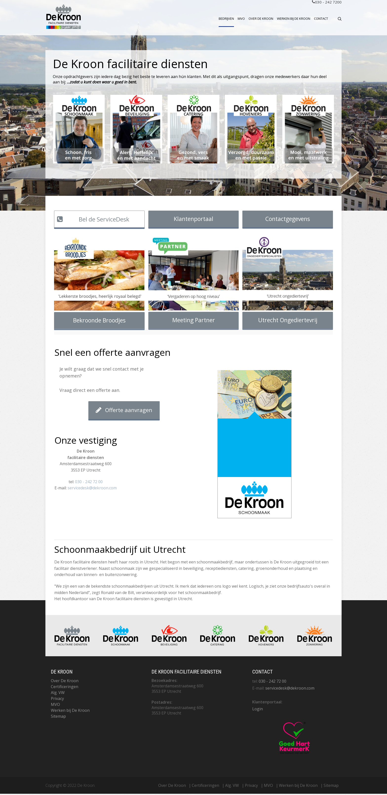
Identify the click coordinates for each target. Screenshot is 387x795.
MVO (241, 18)
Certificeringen (64, 688)
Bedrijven (226, 18)
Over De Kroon (261, 18)
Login (257, 710)
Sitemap (58, 717)
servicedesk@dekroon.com (92, 489)
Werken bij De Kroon (293, 18)
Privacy (57, 699)
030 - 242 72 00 (89, 483)
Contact (321, 18)
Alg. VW (58, 693)
